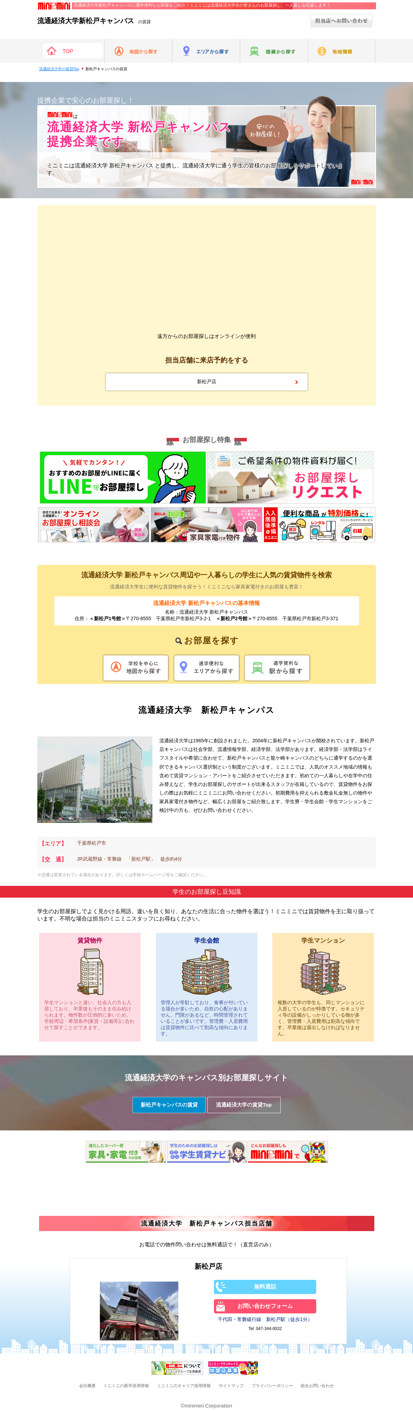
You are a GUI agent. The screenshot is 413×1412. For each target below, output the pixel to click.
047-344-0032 (269, 1328)
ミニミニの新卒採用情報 (126, 1385)
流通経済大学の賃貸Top (59, 69)
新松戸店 (206, 381)
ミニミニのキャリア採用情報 (184, 1385)
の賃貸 (94, 21)
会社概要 (87, 1385)
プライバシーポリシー (272, 1385)
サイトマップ (231, 1385)
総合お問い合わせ (317, 1385)
